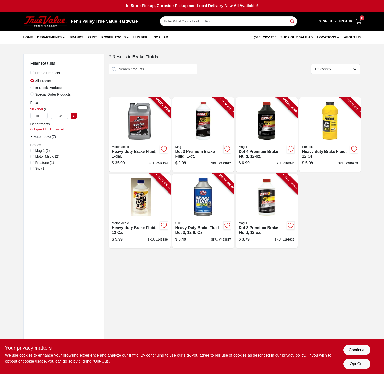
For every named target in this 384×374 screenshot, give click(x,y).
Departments (49, 37)
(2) (47, 156)
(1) (44, 163)
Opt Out (356, 364)
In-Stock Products (48, 88)
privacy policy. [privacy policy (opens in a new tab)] (294, 355)
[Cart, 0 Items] (358, 21)
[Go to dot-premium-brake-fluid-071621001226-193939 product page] (267, 211)
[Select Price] (74, 116)
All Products (44, 81)
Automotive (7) (45, 137)
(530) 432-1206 (265, 37)
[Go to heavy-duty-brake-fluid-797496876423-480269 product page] (330, 134)
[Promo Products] (32, 72)
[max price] (59, 116)
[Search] (292, 21)
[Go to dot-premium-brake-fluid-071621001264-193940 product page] (267, 134)
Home (28, 37)
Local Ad (159, 37)
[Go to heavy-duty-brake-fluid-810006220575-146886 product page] (140, 211)
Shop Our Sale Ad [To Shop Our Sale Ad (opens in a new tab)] (296, 37)
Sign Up (345, 21)
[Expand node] (32, 136)
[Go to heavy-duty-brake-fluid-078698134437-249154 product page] (140, 134)
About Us (352, 37)
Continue (356, 350)
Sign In (325, 21)
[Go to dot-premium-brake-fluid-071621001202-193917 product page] (203, 134)
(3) (42, 151)
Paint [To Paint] (92, 37)
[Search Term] (228, 21)
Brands (77, 37)
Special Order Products (53, 94)
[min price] (39, 116)
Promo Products (47, 73)
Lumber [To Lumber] (140, 37)
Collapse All (38, 129)
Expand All (57, 129)
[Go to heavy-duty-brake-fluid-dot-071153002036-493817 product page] (203, 211)
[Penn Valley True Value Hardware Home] (45, 21)
